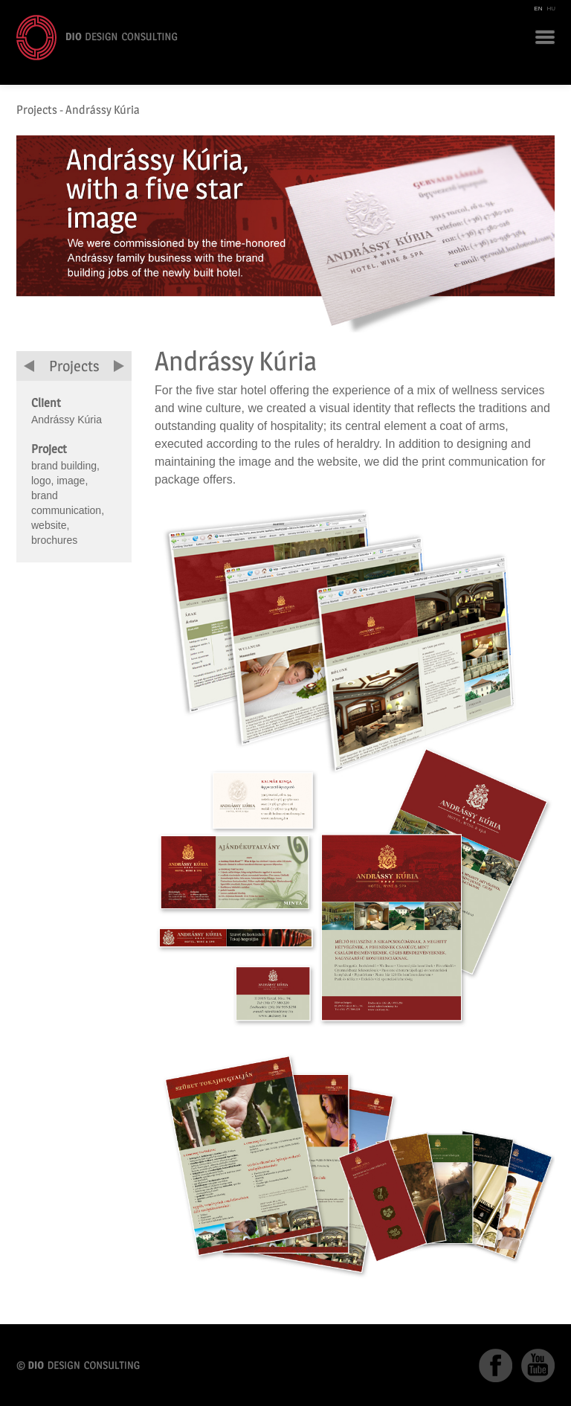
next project (119, 366)
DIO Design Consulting (97, 37)
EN (538, 8)
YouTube (538, 1365)
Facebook (495, 1365)
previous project (29, 366)
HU (550, 8)
